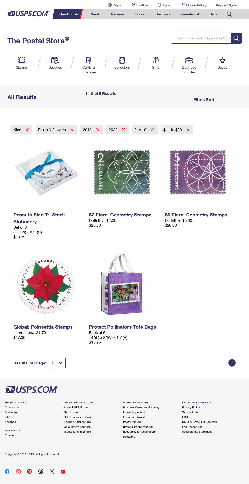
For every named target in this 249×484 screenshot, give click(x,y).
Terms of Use (190, 412)
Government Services (77, 426)
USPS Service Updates (78, 417)
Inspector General (134, 417)
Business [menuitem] (162, 14)
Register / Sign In (226, 5)
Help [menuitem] (213, 14)
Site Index (11, 412)
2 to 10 (140, 129)
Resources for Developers (139, 431)
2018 (88, 129)
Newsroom (71, 412)
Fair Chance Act (192, 426)
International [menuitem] (189, 14)
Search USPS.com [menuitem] (229, 14)
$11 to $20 (173, 129)
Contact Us (12, 407)
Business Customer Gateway (141, 407)
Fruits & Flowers (52, 129)
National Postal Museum (138, 426)
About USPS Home (76, 407)
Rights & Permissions (77, 431)
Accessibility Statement (197, 431)
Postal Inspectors (134, 412)
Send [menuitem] (95, 14)
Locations (142, 5)
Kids (17, 129)
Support (167, 5)
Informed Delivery (196, 5)
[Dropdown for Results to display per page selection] (57, 363)
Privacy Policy (191, 407)
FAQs (8, 417)
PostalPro (129, 436)
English (113, 5)
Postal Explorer (132, 421)
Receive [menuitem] (117, 14)
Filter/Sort (203, 99)
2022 (113, 129)
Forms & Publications (77, 421)
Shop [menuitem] (139, 14)
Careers (10, 435)
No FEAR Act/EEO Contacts (199, 421)
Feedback (11, 421)
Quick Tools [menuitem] (69, 14)
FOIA (185, 417)
